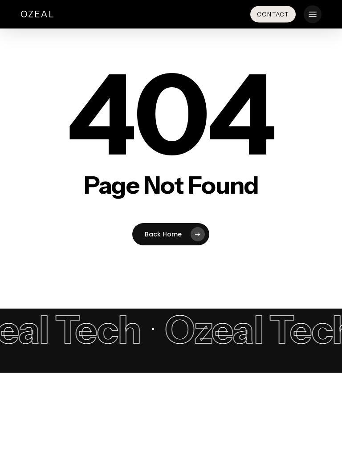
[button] (313, 14)
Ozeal (37, 14)
